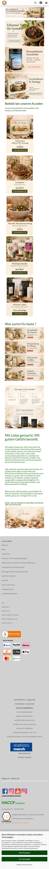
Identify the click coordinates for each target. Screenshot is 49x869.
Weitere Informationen (24, 865)
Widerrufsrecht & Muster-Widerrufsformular (18, 563)
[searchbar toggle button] (35, 2)
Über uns (5, 545)
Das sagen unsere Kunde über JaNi (15, 572)
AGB (3, 549)
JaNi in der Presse (8, 585)
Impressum (6, 554)
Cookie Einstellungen (10, 593)
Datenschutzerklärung (31, 848)
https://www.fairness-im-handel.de (20, 822)
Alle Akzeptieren (24, 853)
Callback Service (8, 589)
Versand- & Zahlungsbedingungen (14, 558)
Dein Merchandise (8, 576)
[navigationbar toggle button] (46, 2)
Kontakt (5, 580)
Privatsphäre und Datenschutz (13, 567)
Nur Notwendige (24, 859)
